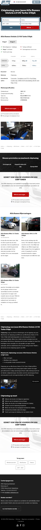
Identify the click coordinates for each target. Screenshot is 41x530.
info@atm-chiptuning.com (11, 492)
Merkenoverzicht (11, 462)
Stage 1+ (12, 41)
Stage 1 (4, 41)
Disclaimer (21, 521)
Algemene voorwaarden (28, 519)
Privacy (38, 519)
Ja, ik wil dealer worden (10, 508)
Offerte (29, 27)
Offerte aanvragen (10, 108)
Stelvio (32, 462)
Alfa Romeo (23, 462)
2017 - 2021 (20, 467)
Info (11, 27)
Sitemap (18, 519)
